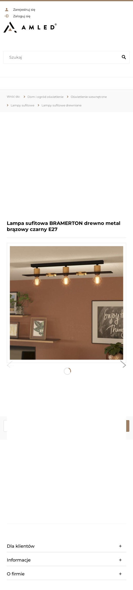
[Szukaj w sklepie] (62, 57)
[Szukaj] (123, 57)
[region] (66, 162)
